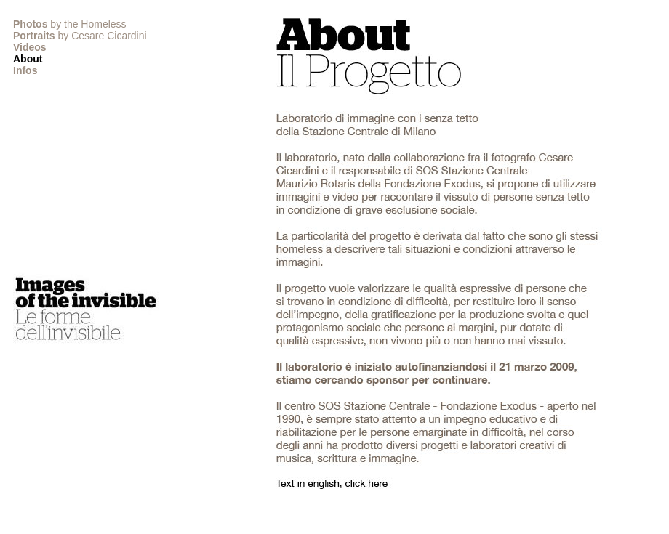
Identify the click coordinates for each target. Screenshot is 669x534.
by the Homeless (70, 24)
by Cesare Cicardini (80, 35)
